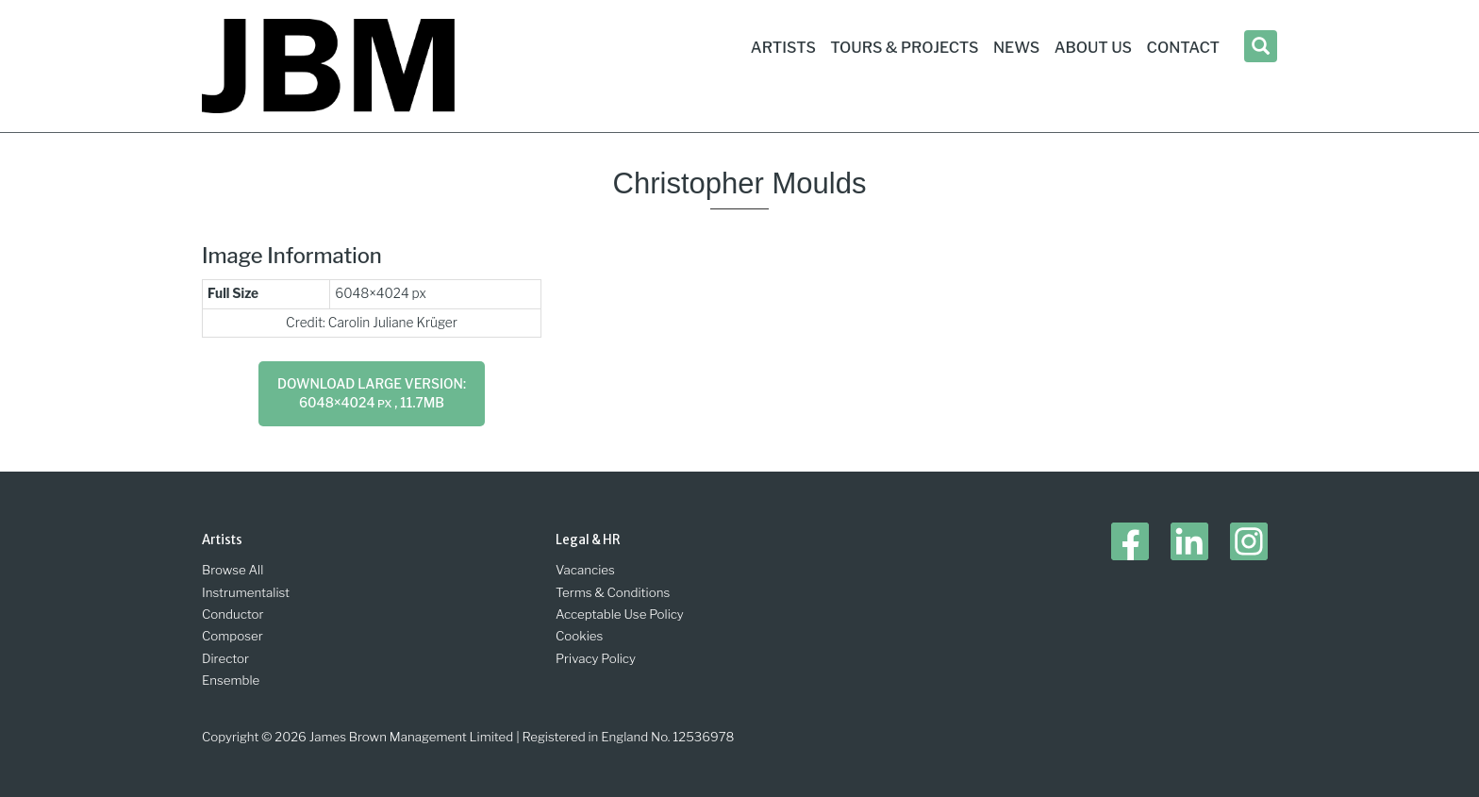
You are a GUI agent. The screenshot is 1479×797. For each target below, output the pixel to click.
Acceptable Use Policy (620, 614)
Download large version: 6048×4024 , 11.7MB (371, 393)
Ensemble (230, 680)
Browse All (232, 569)
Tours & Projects (904, 48)
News (1016, 48)
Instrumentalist (246, 592)
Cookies (579, 635)
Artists (783, 48)
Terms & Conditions (613, 592)
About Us (1093, 48)
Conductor (233, 614)
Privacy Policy (596, 658)
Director (225, 658)
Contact (1183, 48)
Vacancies (585, 569)
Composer (232, 635)
